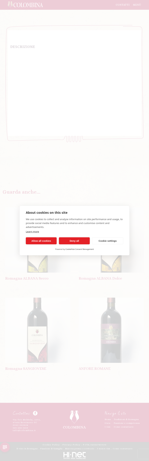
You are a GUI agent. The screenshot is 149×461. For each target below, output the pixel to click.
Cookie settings (108, 240)
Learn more (32, 231)
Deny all (74, 240)
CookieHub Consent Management (79, 249)
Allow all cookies (41, 240)
